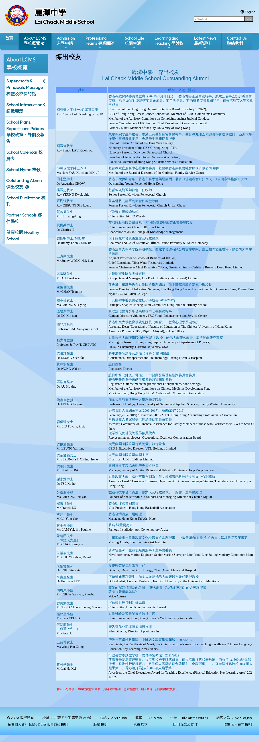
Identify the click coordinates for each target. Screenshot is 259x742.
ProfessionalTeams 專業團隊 (100, 43)
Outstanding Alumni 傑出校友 (24, 184)
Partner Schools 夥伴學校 (24, 218)
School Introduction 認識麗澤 (24, 108)
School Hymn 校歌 (23, 169)
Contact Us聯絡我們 (237, 41)
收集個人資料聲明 (237, 724)
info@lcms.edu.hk (195, 717)
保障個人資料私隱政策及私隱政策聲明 (37, 724)
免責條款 (140, 724)
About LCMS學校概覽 (35, 43)
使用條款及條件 (185, 724)
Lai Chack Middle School (64, 21)
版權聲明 (100, 724)
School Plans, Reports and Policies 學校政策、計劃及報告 (25, 131)
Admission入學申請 (66, 43)
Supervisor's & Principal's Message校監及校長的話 (24, 87)
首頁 (9, 38)
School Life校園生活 (134, 43)
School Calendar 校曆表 (24, 155)
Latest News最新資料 (205, 43)
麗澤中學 (50, 12)
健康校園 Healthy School (22, 235)
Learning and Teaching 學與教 (169, 43)
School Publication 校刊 (25, 201)
